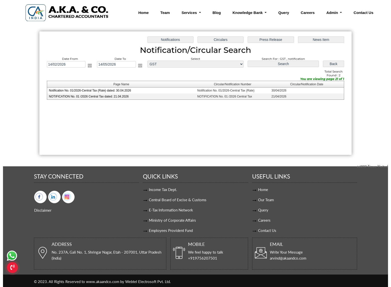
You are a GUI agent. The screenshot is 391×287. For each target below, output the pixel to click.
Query (283, 12)
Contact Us (363, 12)
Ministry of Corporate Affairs (172, 220)
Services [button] (190, 12)
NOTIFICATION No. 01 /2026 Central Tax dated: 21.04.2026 (89, 96)
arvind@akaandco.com (288, 258)
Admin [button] (332, 12)
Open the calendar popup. (91, 66)
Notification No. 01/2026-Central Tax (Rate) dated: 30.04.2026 (91, 91)
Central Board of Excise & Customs (177, 199)
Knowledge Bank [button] (248, 12)
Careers (308, 12)
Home (143, 12)
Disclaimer (42, 210)
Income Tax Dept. (163, 189)
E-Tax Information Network (171, 210)
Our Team (266, 199)
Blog (216, 12)
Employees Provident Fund (171, 230)
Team (165, 12)
